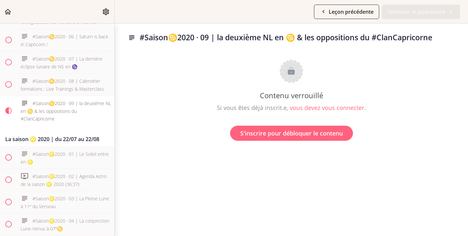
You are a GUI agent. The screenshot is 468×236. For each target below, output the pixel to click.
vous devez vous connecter (327, 108)
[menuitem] (106, 11)
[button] (8, 11)
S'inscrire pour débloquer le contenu (291, 133)
